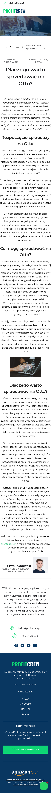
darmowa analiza (25, 749)
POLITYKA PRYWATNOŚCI (25, 685)
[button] (46, 11)
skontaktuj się (8, 544)
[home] (14, 11)
